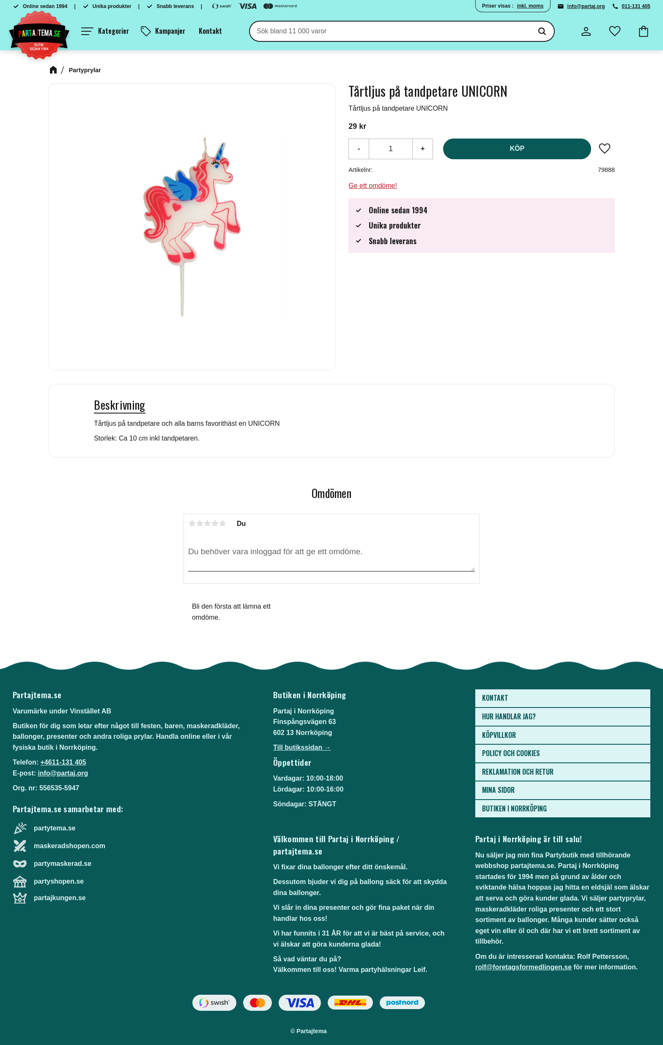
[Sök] (542, 31)
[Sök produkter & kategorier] (390, 31)
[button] (105, 31)
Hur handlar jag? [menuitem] (509, 716)
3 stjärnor (207, 523)
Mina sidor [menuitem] (498, 790)
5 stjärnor (222, 523)
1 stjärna (192, 523)
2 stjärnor (199, 523)
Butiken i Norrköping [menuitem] (514, 808)
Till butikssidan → (302, 747)
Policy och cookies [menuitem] (511, 753)
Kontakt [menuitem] (210, 31)
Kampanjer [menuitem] (170, 31)
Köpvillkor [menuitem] (499, 735)
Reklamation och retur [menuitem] (517, 772)
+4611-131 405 (63, 762)
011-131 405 (636, 6)
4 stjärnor (215, 523)
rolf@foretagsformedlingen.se (523, 967)
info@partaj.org (586, 6)
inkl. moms (530, 6)
